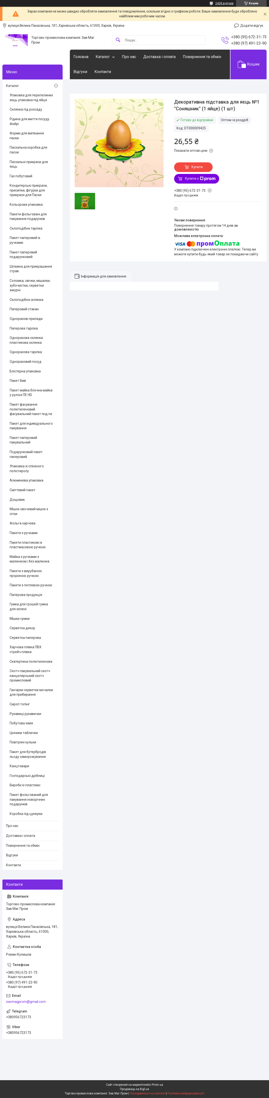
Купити (197, 167)
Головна (80, 56)
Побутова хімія (21, 723)
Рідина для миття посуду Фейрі (29, 121)
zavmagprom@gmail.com (26, 1002)
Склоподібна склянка (26, 300)
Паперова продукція (26, 595)
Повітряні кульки (23, 742)
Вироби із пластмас (25, 785)
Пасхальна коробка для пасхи (28, 150)
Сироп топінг (20, 704)
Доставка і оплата (159, 56)
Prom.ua (157, 1084)
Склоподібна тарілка (26, 228)
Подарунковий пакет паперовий (26, 454)
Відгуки (80, 71)
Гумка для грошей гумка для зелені (29, 606)
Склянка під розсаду (26, 109)
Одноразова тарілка (26, 352)
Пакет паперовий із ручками (25, 240)
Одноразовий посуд (25, 362)
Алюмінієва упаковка (26, 480)
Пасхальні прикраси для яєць (29, 164)
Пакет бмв (18, 381)
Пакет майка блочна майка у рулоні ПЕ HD (31, 392)
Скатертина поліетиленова (31, 661)
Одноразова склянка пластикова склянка (26, 340)
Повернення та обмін (202, 56)
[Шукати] (118, 40)
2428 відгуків (224, 3)
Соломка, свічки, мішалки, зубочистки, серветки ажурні (30, 285)
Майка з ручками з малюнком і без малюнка (29, 559)
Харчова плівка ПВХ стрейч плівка (25, 649)
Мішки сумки (20, 619)
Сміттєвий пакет (22, 490)
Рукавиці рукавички (25, 714)
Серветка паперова (25, 638)
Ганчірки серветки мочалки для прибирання (31, 692)
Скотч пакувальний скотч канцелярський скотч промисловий (30, 675)
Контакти (102, 71)
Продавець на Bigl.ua (134, 1089)
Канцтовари (19, 766)
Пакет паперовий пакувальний (23, 440)
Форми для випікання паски (27, 135)
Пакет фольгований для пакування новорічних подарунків (29, 799)
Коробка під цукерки (26, 814)
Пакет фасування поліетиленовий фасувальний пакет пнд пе (31, 409)
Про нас (129, 56)
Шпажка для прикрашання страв (31, 269)
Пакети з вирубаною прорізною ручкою (26, 573)
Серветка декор (22, 628)
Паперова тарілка (24, 328)
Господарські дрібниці (27, 776)
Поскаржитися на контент (147, 1093)
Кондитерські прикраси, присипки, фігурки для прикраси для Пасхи (28, 190)
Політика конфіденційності (185, 1093)
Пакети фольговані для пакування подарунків (28, 216)
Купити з (200, 179)
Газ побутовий (21, 176)
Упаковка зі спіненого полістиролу (27, 468)
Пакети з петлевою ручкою (31, 585)
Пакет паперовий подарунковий (23, 254)
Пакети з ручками (24, 533)
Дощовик (17, 500)
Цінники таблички (24, 733)
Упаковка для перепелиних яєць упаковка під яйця (31, 97)
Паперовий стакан (24, 309)
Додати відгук (251, 25)
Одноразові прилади (26, 319)
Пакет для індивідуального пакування (31, 426)
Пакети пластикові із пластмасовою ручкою (28, 545)
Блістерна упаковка (25, 371)
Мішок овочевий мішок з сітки (29, 511)
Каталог (103, 56)
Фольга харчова (22, 523)
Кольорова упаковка (26, 204)
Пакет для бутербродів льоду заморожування (28, 754)
